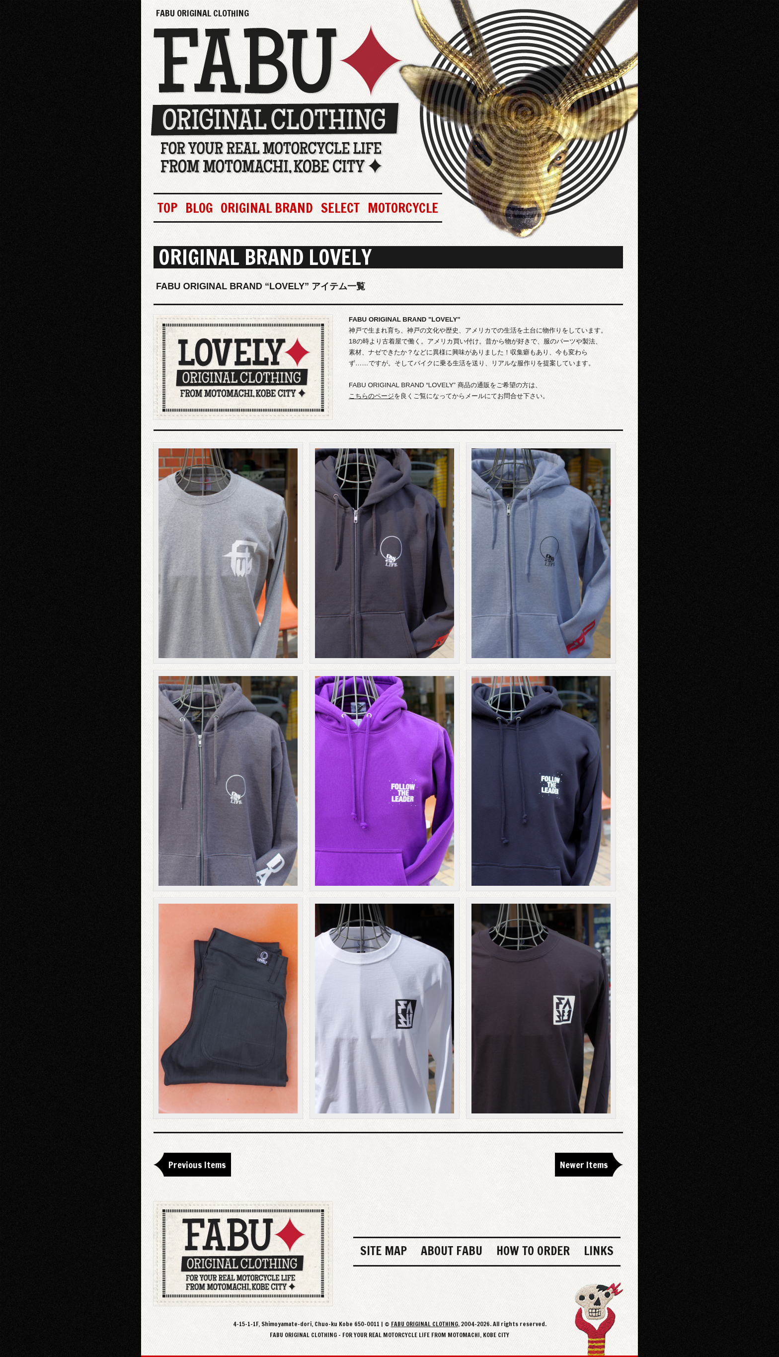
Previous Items (197, 1164)
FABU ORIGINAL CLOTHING (202, 12)
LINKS (599, 1250)
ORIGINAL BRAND (267, 207)
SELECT (340, 207)
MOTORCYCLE (403, 207)
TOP (167, 207)
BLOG (199, 207)
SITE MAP (383, 1250)
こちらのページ (371, 396)
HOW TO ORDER (533, 1250)
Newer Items (584, 1164)
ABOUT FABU (451, 1250)
